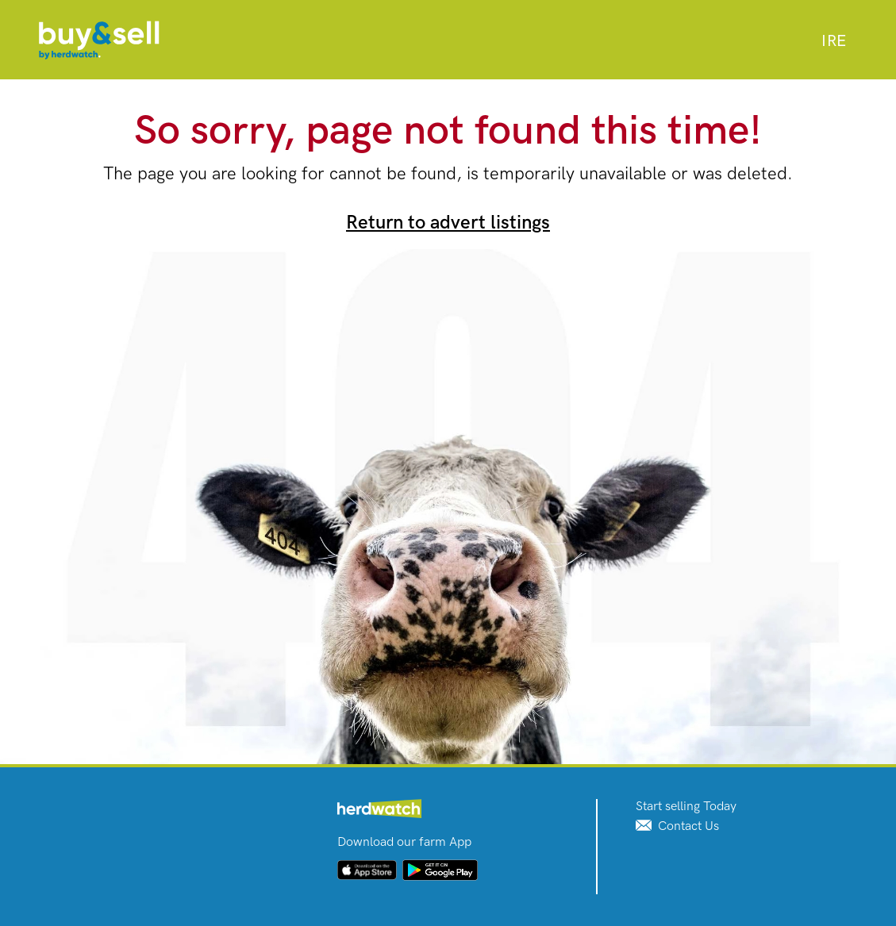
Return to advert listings (448, 222)
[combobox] (833, 41)
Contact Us (677, 826)
